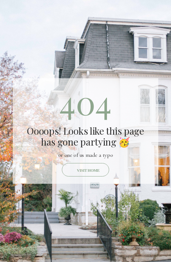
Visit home (88, 170)
